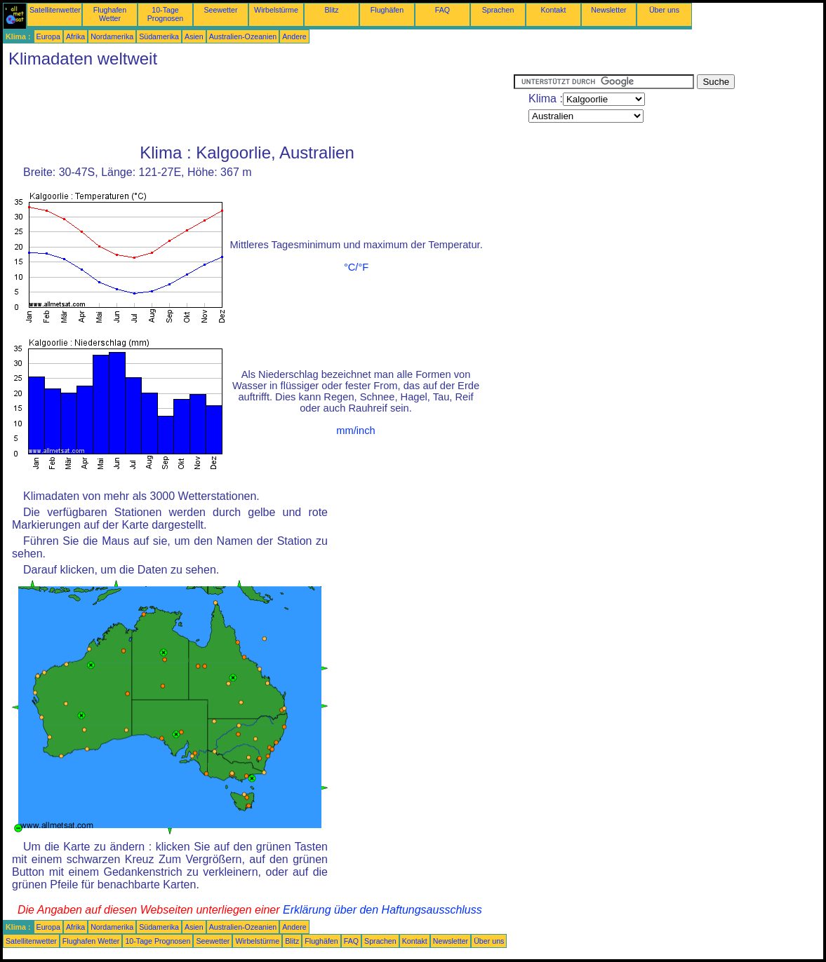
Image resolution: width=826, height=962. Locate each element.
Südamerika (159, 36)
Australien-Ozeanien (243, 36)
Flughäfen (387, 10)
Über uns (664, 10)
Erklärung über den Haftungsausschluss (382, 910)
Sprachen (498, 10)
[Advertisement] (258, 105)
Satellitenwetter (55, 10)
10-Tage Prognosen (165, 14)
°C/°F (356, 267)
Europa (48, 36)
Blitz (331, 10)
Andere (294, 36)
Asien (194, 36)
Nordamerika (112, 36)
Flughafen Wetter (109, 14)
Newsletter (608, 10)
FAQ (442, 10)
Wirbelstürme (276, 10)
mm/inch (355, 430)
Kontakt (553, 10)
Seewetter (221, 10)
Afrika (75, 36)
